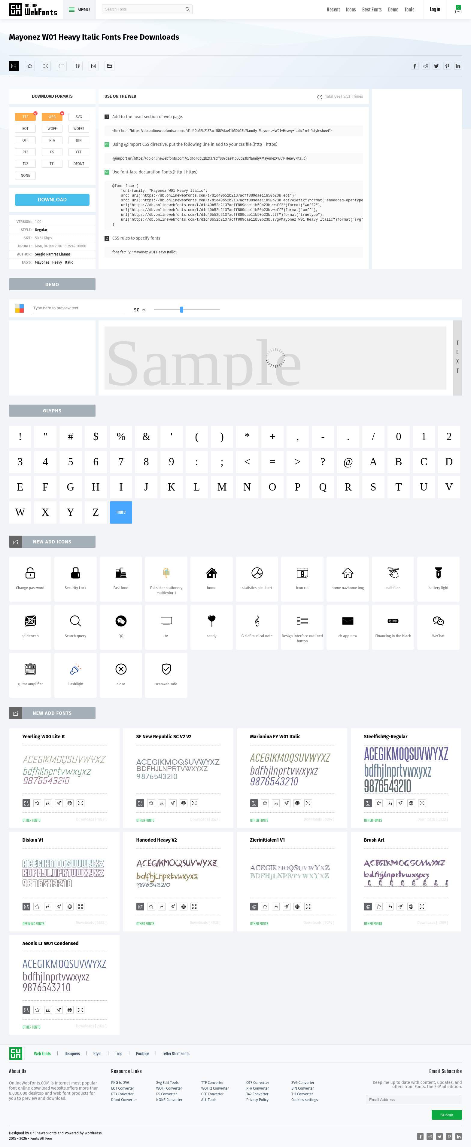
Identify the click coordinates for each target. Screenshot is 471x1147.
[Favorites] (30, 66)
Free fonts (36, 10)
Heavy (57, 262)
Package (142, 1054)
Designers (72, 1054)
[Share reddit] (426, 66)
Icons (351, 10)
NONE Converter (169, 1100)
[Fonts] (109, 66)
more (121, 512)
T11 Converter (302, 1094)
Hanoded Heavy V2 (156, 840)
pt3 (25, 152)
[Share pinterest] (447, 66)
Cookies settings (304, 1100)
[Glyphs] (62, 66)
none (25, 175)
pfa (52, 140)
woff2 (79, 129)
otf (26, 140)
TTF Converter (212, 1083)
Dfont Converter (124, 1100)
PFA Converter (257, 1088)
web (52, 117)
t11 (52, 164)
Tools (410, 10)
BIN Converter (302, 1088)
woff (51, 129)
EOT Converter (122, 1088)
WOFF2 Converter (215, 1088)
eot (25, 129)
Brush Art (374, 840)
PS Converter (166, 1094)
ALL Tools (209, 1100)
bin (79, 140)
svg (79, 117)
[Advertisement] (417, 179)
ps (52, 152)
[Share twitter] (436, 66)
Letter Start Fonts (176, 1054)
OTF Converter (257, 1083)
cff (79, 152)
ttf (25, 117)
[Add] (14, 66)
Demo (393, 10)
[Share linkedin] (458, 66)
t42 (25, 164)
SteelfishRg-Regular (386, 736)
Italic (69, 262)
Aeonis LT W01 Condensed (51, 943)
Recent (333, 10)
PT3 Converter (122, 1094)
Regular (41, 230)
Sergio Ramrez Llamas (53, 254)
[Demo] (46, 66)
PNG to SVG (120, 1083)
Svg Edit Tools (167, 1083)
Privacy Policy (257, 1100)
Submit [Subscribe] (447, 1115)
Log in (435, 9)
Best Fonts (372, 10)
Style (97, 1054)
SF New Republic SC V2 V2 (164, 736)
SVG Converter (302, 1083)
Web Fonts (42, 1054)
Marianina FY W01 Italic (275, 736)
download (52, 199)
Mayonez (42, 262)
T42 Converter (257, 1094)
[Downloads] (48, 803)
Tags (118, 1054)
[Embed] (70, 803)
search (187, 9)
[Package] (78, 66)
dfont (78, 164)
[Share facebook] (415, 66)
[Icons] (94, 66)
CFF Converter (212, 1094)
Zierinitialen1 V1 (267, 840)
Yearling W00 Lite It (44, 736)
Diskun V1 (33, 840)
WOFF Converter (169, 1088)
